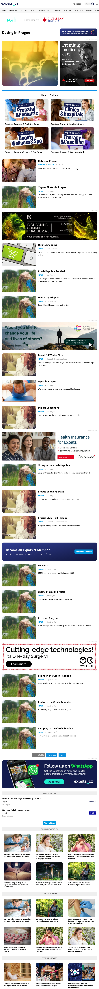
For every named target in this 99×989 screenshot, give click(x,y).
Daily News (13, 11)
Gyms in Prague (47, 381)
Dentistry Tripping (48, 297)
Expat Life (57, 11)
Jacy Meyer (51, 191)
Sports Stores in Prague (51, 591)
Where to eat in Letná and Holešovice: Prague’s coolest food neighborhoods (80, 986)
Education (78, 11)
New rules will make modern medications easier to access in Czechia (15, 949)
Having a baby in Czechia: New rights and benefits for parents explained (17, 856)
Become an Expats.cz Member (28, 550)
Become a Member (84, 551)
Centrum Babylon (48, 618)
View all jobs (49, 823)
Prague (24, 11)
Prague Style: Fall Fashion (53, 517)
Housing (68, 11)
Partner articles (49, 958)
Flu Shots (43, 565)
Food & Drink (45, 11)
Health (89, 11)
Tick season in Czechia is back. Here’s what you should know (79, 884)
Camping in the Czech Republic (56, 728)
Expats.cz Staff (52, 569)
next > (62, 755)
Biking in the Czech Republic (54, 675)
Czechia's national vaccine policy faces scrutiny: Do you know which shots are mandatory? (81, 921)
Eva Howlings (51, 301)
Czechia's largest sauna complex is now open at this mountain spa (16, 985)
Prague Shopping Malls (51, 491)
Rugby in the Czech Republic (54, 702)
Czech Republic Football (52, 271)
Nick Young (51, 275)
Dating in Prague (16, 32)
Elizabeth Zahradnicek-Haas (57, 359)
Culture (33, 11)
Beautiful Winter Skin (50, 355)
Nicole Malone (52, 249)
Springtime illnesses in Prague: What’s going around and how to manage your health (48, 857)
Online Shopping (47, 244)
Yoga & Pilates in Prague (52, 187)
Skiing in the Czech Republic (54, 465)
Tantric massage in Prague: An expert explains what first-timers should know (16, 885)
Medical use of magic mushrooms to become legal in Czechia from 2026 (49, 884)
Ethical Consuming (48, 407)
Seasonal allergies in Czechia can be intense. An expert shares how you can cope (81, 857)
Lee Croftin (60, 165)
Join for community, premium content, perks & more (29, 554)
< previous (52, 755)
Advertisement (92, 39)
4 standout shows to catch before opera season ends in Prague (48, 985)
